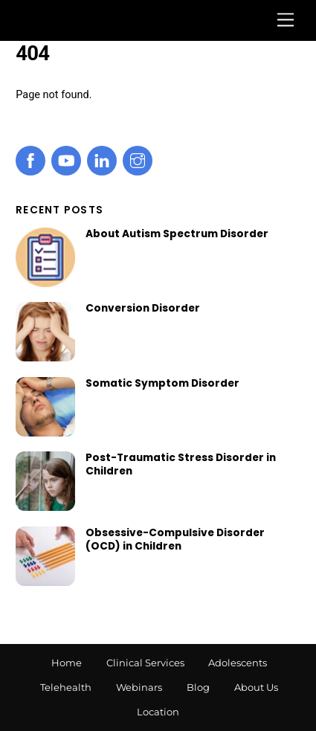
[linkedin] (102, 160)
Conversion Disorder (143, 308)
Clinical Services (145, 663)
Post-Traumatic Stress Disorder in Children (181, 464)
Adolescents (237, 663)
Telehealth (65, 687)
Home (66, 663)
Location (158, 712)
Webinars (139, 687)
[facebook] (30, 160)
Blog (198, 687)
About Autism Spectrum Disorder (177, 234)
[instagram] (137, 160)
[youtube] (66, 160)
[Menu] (285, 20)
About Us (256, 687)
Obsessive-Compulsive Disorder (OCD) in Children (175, 539)
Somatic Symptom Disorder (162, 383)
